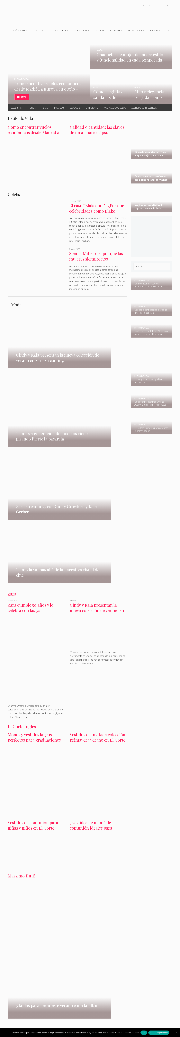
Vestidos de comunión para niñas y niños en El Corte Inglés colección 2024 (33, 638)
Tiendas (32, 108)
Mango (18, 882)
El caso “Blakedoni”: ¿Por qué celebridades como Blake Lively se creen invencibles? (96, 211)
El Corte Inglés (22, 537)
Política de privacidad (159, 1033)
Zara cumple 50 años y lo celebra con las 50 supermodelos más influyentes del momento (36, 424)
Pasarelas (59, 108)
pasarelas (52, 790)
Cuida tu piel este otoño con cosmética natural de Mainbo (66, 920)
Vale (144, 1033)
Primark (70, 882)
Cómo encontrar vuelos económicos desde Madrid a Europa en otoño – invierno (33, 132)
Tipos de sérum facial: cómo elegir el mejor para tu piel (25, 920)
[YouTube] (161, 5)
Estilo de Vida (135, 30)
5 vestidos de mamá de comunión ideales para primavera (91, 638)
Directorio (92, 108)
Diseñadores (22, 30)
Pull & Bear (90, 882)
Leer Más (21, 97)
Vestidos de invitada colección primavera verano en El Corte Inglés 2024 (97, 550)
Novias (100, 30)
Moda (42, 30)
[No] (176, 1032)
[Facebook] (143, 5)
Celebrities (16, 108)
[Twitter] (149, 5)
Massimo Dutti (21, 686)
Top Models (62, 30)
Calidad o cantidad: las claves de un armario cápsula (97, 129)
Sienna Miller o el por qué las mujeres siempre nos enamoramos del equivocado (96, 259)
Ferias (45, 108)
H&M (11, 882)
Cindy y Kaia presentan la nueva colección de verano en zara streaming (97, 421)
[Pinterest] (167, 5)
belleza (114, 896)
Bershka (28, 882)
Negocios (84, 30)
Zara (12, 404)
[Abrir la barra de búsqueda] (168, 30)
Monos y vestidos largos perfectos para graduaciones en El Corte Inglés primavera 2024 (35, 553)
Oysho (79, 882)
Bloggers (116, 30)
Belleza (155, 30)
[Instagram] (155, 5)
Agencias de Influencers (144, 108)
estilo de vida (100, 896)
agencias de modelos (68, 790)
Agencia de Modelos (115, 108)
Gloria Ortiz (40, 882)
